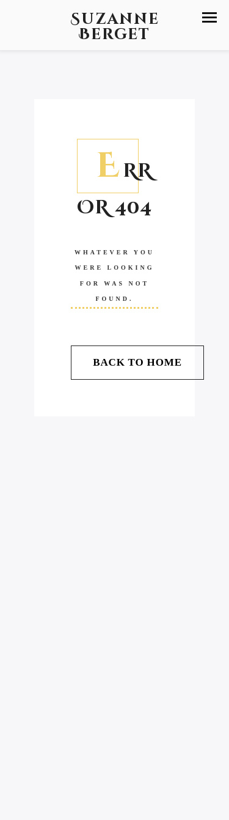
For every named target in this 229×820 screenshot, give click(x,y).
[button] (209, 17)
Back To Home (137, 362)
